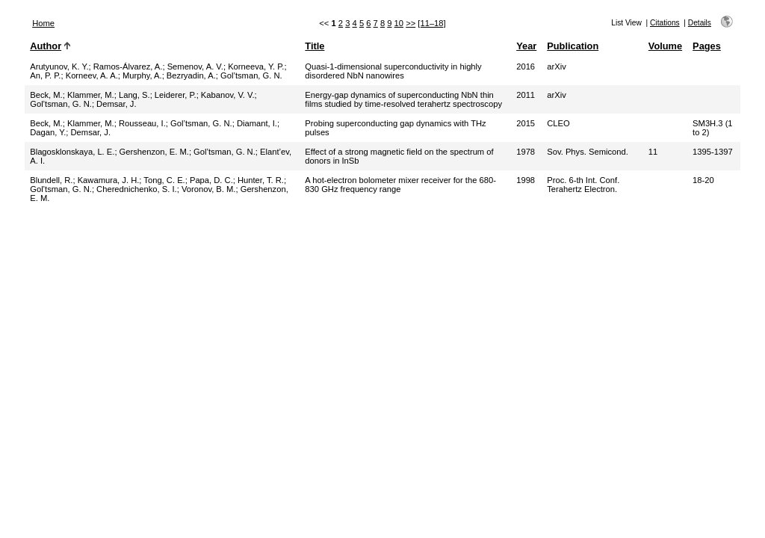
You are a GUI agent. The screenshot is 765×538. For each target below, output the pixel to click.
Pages (707, 46)
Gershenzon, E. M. (154, 151)
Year (526, 46)
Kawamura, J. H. (109, 180)
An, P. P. (45, 75)
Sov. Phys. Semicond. (587, 151)
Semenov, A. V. (195, 66)
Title (314, 46)
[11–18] (431, 23)
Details (699, 23)
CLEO (558, 123)
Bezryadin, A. (191, 75)
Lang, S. (134, 94)
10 (398, 23)
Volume (665, 46)
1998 (525, 180)
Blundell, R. (51, 180)
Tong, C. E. (164, 180)
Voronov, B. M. (209, 189)
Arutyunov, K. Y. (59, 66)
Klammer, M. (90, 94)
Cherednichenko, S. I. (136, 189)
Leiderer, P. (175, 94)
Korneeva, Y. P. (256, 66)
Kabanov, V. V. (228, 94)
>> (410, 23)
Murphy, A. (142, 75)
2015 (525, 123)
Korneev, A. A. (92, 75)
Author (45, 46)
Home (43, 23)
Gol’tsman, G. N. (251, 75)
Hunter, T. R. (261, 180)
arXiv (556, 66)
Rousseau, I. (142, 123)
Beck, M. (46, 94)
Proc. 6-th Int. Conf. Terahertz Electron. (583, 185)
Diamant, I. (257, 123)
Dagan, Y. (48, 132)
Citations (665, 23)
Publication (572, 46)
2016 (525, 66)
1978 (525, 151)
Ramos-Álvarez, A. (128, 66)
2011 (525, 94)
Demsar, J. (116, 103)
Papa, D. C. (211, 180)
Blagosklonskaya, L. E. (72, 151)
